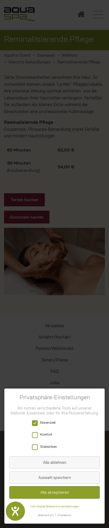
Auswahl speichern (54, 477)
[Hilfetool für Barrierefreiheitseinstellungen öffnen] (15, 511)
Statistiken (46, 446)
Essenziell (45, 422)
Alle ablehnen (54, 462)
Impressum (65, 515)
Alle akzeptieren (54, 492)
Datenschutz (46, 515)
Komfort (44, 434)
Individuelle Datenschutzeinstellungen (55, 506)
